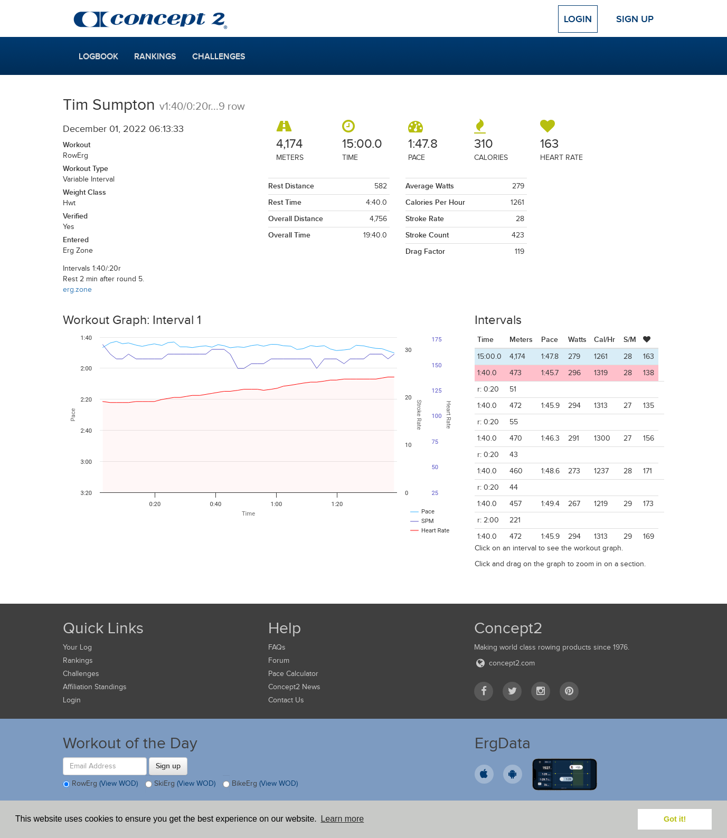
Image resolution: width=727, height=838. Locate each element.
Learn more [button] (342, 818)
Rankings (155, 56)
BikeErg (260, 784)
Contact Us (286, 700)
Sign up (168, 765)
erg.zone (77, 289)
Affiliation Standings (95, 687)
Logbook (98, 56)
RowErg (100, 784)
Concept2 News (294, 687)
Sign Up (635, 19)
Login (578, 19)
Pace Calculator (293, 674)
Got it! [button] (675, 819)
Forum (278, 660)
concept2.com (504, 663)
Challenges (219, 56)
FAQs (277, 647)
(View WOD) (118, 783)
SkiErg (180, 784)
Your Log (77, 647)
